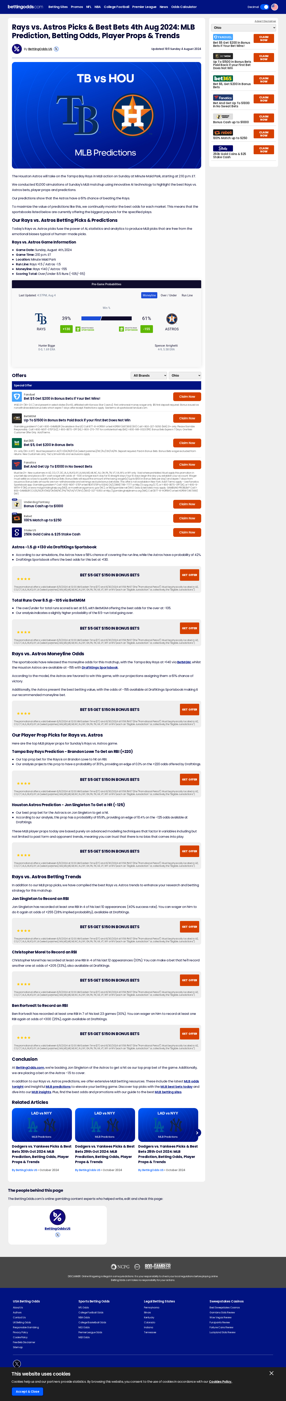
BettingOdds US (40, 49)
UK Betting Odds (22, 1327)
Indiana (148, 1332)
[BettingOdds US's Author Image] (58, 1220)
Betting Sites (58, 7)
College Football (116, 7)
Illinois (147, 1317)
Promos (77, 7)
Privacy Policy (20, 1337)
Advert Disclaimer (265, 21)
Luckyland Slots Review (222, 1337)
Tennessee (150, 1337)
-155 (146, 329)
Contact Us (19, 1322)
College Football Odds (90, 1317)
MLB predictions (58, 1086)
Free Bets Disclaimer (24, 1347)
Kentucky (149, 1322)
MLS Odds (84, 1332)
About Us (18, 1312)
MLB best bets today (176, 1086)
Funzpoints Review (220, 1327)
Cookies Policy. (220, 1381)
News (164, 7)
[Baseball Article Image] (42, 1125)
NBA (98, 7)
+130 (66, 329)
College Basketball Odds (92, 1327)
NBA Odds (84, 1322)
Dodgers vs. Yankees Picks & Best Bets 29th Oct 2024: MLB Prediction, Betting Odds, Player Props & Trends (105, 1154)
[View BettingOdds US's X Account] (56, 49)
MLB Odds (84, 1342)
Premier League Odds (90, 1337)
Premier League (144, 7)
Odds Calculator (184, 7)
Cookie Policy (20, 1342)
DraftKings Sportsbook (100, 667)
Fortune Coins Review (221, 1332)
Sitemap (18, 1352)
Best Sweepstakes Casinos (225, 1312)
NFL (89, 7)
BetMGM (184, 662)
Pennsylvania (151, 1312)
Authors (17, 1317)
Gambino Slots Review (222, 1317)
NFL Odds (83, 1312)
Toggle (264, 7)
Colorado (149, 1327)
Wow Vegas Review (220, 1322)
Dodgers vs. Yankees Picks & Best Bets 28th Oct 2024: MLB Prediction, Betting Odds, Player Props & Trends (168, 1154)
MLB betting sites (168, 1092)
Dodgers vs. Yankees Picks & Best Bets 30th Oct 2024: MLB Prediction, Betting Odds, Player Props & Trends (42, 1154)
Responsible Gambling (26, 1332)
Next (197, 1132)
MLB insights (41, 1092)
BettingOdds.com (30, 1067)
